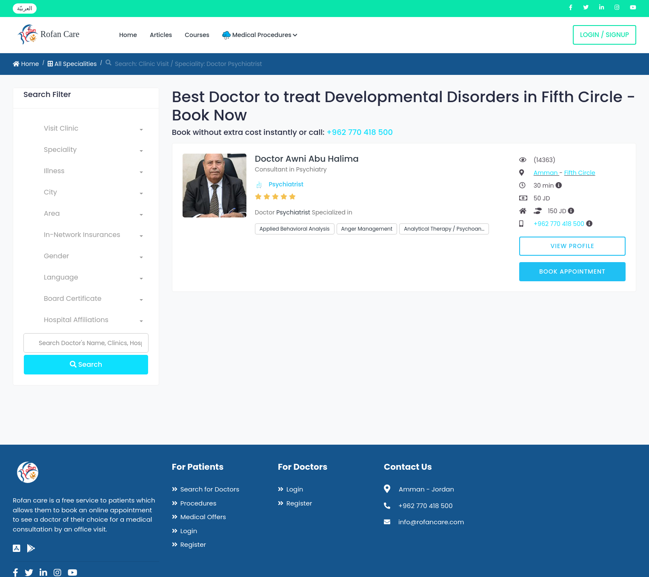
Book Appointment (572, 271)
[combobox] (93, 130)
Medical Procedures (259, 35)
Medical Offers (203, 516)
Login (188, 530)
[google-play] (31, 548)
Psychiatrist (286, 184)
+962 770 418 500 (359, 132)
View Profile (573, 246)
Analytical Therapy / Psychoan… (444, 228)
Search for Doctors (209, 489)
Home (128, 35)
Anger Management (367, 228)
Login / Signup (604, 34)
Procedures (198, 503)
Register (193, 544)
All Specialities (72, 64)
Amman (546, 173)
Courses (197, 35)
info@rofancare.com (431, 521)
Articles (161, 35)
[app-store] (16, 548)
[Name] (86, 343)
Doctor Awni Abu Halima (307, 159)
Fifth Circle (579, 173)
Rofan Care (48, 35)
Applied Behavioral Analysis (295, 228)
